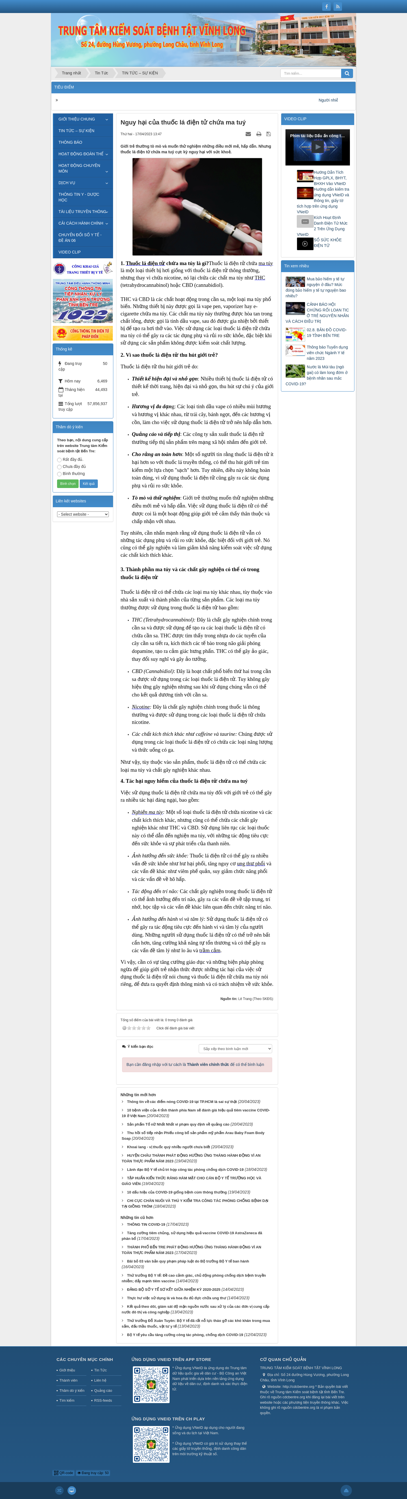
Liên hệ (100, 1380)
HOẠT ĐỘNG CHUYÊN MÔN (79, 168)
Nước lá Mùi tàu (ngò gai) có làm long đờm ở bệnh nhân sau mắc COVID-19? (316, 375)
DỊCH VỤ (67, 182)
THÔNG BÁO (70, 142)
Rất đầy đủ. (70, 459)
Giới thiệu (67, 1370)
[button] (317, 147)
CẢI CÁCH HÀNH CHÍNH (81, 223)
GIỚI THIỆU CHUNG (77, 119)
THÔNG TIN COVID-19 (146, 1224)
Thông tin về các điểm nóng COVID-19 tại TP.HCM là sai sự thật (182, 1102)
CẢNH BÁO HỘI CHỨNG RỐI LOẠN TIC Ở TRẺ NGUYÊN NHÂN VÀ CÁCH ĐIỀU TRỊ (317, 313)
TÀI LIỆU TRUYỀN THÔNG (83, 211)
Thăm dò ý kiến (72, 1390)
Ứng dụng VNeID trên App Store (171, 1359)
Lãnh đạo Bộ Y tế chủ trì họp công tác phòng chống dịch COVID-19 (185, 1169)
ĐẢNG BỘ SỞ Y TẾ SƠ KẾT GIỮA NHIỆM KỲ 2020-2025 (173, 1289)
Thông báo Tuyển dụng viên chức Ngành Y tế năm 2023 (327, 353)
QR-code (63, 1473)
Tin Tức (100, 1370)
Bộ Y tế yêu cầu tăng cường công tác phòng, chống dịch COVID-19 (185, 1335)
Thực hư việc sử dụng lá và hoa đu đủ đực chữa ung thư (176, 1298)
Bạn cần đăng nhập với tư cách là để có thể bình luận (195, 1064)
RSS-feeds (103, 1400)
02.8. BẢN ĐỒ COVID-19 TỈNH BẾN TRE (327, 333)
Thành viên (68, 1380)
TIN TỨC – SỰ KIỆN (76, 130)
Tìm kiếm (66, 1400)
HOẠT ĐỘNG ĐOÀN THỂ (81, 154)
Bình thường (71, 473)
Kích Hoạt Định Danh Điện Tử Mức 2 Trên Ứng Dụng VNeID (322, 226)
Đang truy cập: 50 (93, 1473)
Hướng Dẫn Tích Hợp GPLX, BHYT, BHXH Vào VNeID (330, 178)
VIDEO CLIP (70, 252)
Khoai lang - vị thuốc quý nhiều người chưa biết (168, 1147)
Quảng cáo (103, 1390)
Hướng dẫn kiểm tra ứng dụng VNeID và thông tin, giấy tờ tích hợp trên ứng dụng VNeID (323, 200)
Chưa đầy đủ (71, 466)
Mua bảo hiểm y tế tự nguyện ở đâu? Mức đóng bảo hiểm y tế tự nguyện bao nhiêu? (315, 287)
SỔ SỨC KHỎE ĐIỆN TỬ (327, 243)
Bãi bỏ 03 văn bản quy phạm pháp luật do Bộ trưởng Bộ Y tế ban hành (188, 1261)
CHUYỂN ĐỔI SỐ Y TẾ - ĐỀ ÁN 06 (80, 238)
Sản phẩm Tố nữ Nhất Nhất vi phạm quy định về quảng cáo (178, 1124)
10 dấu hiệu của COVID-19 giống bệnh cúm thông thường (177, 1192)
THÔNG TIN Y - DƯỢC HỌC (79, 197)
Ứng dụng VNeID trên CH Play (168, 1418)
